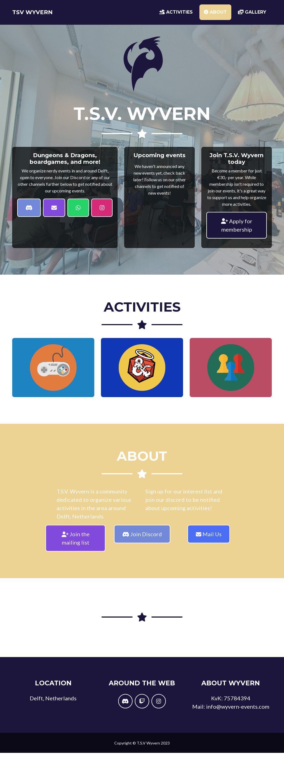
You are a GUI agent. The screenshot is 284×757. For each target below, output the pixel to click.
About (215, 14)
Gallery (252, 14)
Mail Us (209, 538)
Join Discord (142, 538)
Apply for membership (236, 229)
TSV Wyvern (39, 14)
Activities (176, 14)
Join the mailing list (76, 542)
